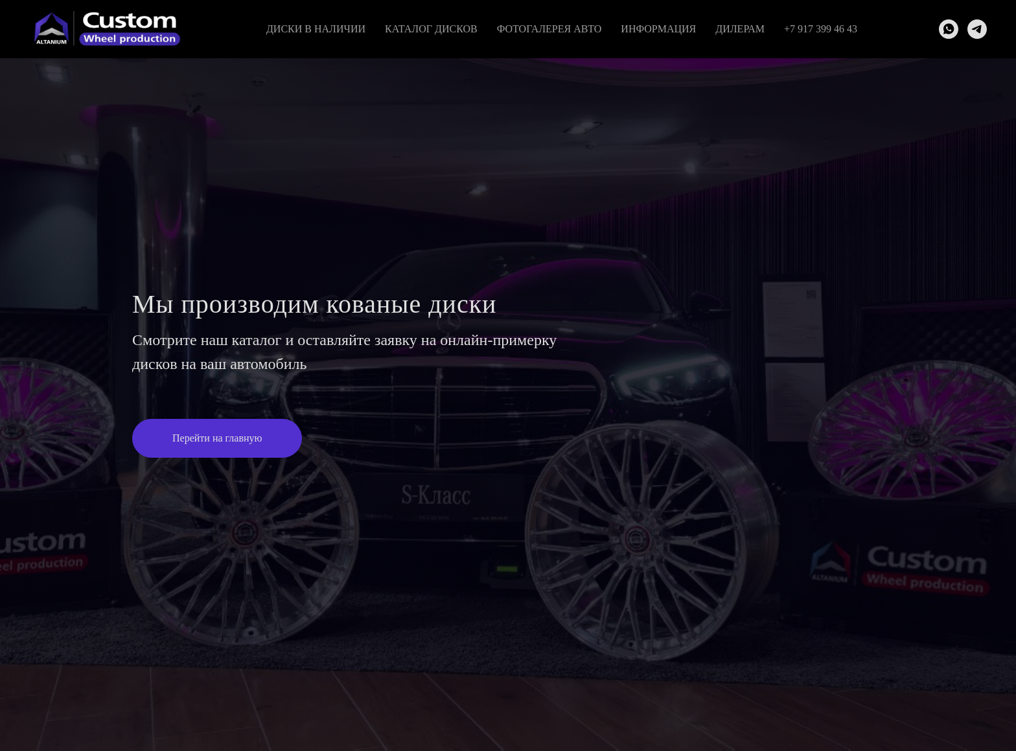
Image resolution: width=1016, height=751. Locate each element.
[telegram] (977, 29)
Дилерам (740, 28)
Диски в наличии (315, 28)
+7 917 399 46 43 (820, 28)
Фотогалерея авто (549, 28)
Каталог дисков (431, 28)
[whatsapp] (948, 29)
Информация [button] (658, 28)
